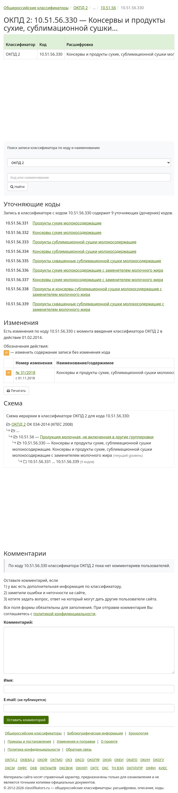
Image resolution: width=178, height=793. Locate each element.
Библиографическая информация (95, 733)
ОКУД (107, 759)
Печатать (16, 390)
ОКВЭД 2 (27, 759)
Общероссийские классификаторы (33, 733)
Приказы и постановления (29, 741)
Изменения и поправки (76, 741)
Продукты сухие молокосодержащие (66, 223)
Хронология (138, 733)
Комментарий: (18, 622)
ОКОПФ (93, 759)
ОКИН (145, 759)
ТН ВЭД (118, 768)
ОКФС (22, 768)
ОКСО (79, 759)
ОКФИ (151, 768)
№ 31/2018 (25, 372)
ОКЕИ (119, 759)
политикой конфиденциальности (64, 613)
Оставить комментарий (26, 720)
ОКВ (33, 768)
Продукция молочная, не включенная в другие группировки (97, 437)
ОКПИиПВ (48, 768)
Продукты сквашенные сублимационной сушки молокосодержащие (96, 260)
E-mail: (25, 699)
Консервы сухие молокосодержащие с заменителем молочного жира (97, 279)
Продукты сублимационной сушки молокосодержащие (84, 242)
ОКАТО (132, 759)
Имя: (8, 680)
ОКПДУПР (135, 768)
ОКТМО (56, 759)
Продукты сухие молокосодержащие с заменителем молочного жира (97, 270)
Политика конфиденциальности (33, 749)
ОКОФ (42, 759)
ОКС (105, 768)
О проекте (109, 741)
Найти (17, 186)
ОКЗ (69, 759)
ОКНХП (81, 768)
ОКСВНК (66, 768)
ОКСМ (10, 768)
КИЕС (163, 768)
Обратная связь (79, 749)
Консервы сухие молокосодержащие (66, 232)
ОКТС (94, 768)
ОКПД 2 (18, 424)
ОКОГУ (158, 759)
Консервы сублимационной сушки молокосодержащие (84, 251)
